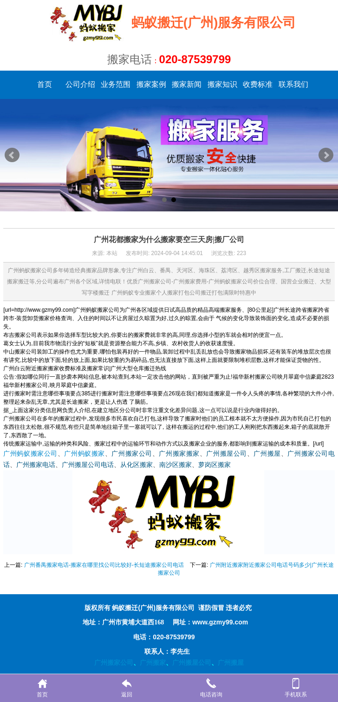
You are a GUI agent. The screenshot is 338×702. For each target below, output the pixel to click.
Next (325, 155)
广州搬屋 (267, 453)
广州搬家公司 (131, 453)
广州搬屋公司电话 (88, 464)
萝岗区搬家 (214, 464)
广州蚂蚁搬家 (84, 453)
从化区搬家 (136, 464)
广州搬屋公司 (226, 453)
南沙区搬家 (175, 464)
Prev (12, 155)
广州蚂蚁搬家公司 (30, 453)
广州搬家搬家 (179, 453)
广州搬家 (153, 662)
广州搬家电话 (35, 464)
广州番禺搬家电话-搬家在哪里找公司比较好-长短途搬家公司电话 (104, 565)
